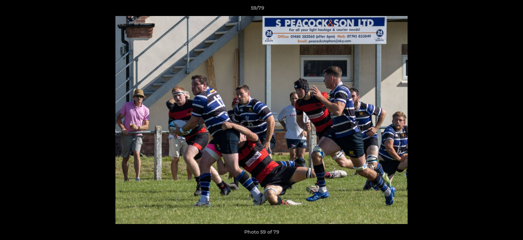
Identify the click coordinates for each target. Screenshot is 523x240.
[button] (495, 10)
